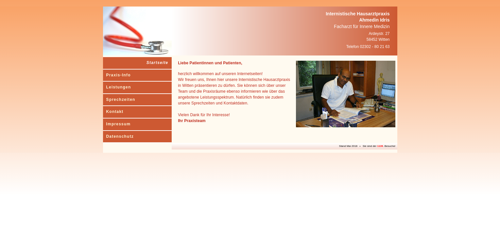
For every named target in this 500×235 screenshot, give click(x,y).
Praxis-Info (118, 75)
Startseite (157, 62)
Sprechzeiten (120, 99)
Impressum (118, 124)
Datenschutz (120, 136)
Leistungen (118, 87)
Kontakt (115, 111)
